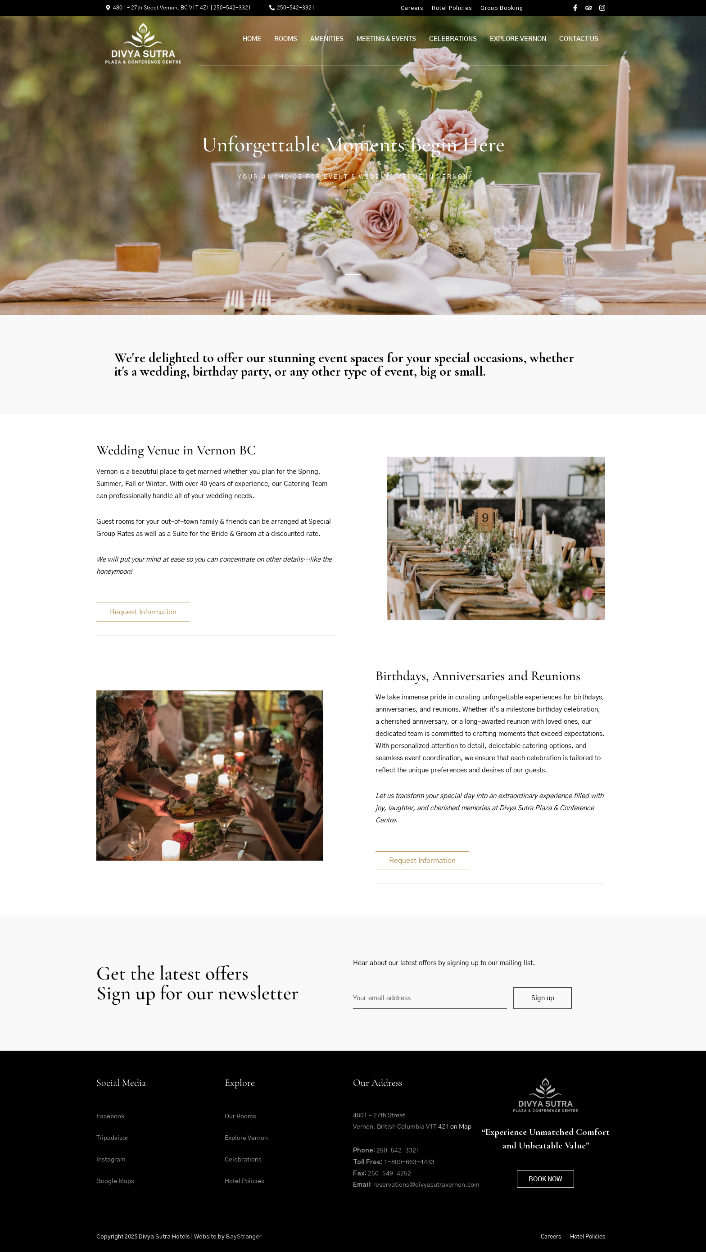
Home (252, 39)
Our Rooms (240, 1116)
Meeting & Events (386, 39)
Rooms (285, 39)
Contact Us (578, 39)
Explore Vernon (518, 39)
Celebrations (453, 39)
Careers (412, 8)
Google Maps (115, 1181)
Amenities (327, 39)
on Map (460, 1127)
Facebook (110, 1116)
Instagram (111, 1160)
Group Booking (501, 8)
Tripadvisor (112, 1138)
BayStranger (244, 1237)
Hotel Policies (452, 8)
